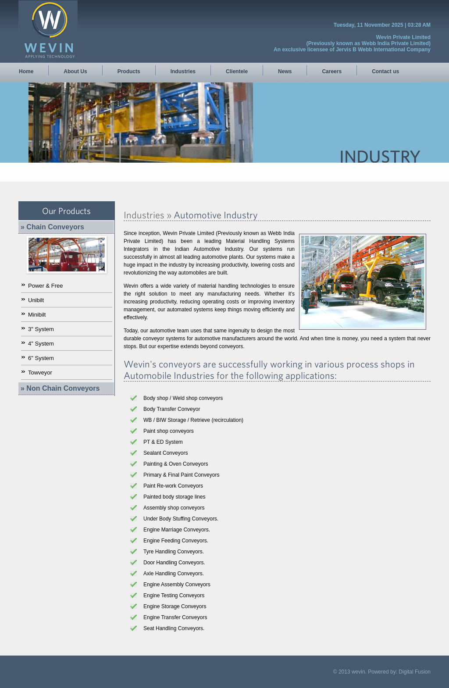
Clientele (237, 71)
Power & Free (45, 285)
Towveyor (40, 372)
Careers (332, 71)
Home (26, 71)
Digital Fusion (415, 672)
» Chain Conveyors (52, 227)
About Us (75, 71)
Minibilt (37, 314)
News (285, 71)
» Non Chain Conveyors (60, 388)
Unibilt (36, 300)
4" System (41, 343)
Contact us (385, 71)
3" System (41, 329)
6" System (41, 358)
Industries (183, 71)
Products (129, 71)
